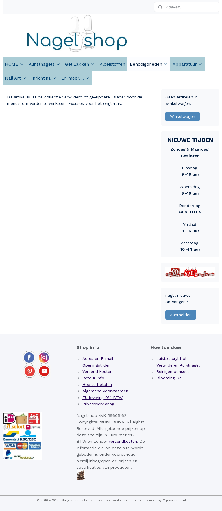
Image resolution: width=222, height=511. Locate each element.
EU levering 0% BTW (102, 397)
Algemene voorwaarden (105, 391)
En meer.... (75, 78)
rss (100, 500)
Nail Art (16, 78)
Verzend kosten (97, 371)
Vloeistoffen (112, 64)
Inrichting (44, 78)
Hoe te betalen (97, 384)
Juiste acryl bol (171, 358)
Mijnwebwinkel (174, 500)
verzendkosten (123, 441)
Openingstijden (96, 365)
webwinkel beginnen (122, 500)
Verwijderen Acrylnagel (178, 365)
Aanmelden (181, 314)
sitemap (88, 500)
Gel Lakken (80, 64)
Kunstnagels (44, 64)
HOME (14, 64)
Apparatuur (188, 64)
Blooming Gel (169, 378)
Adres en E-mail (97, 358)
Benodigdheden (149, 64)
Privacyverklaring (98, 404)
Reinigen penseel (172, 371)
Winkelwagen (182, 116)
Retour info (93, 378)
